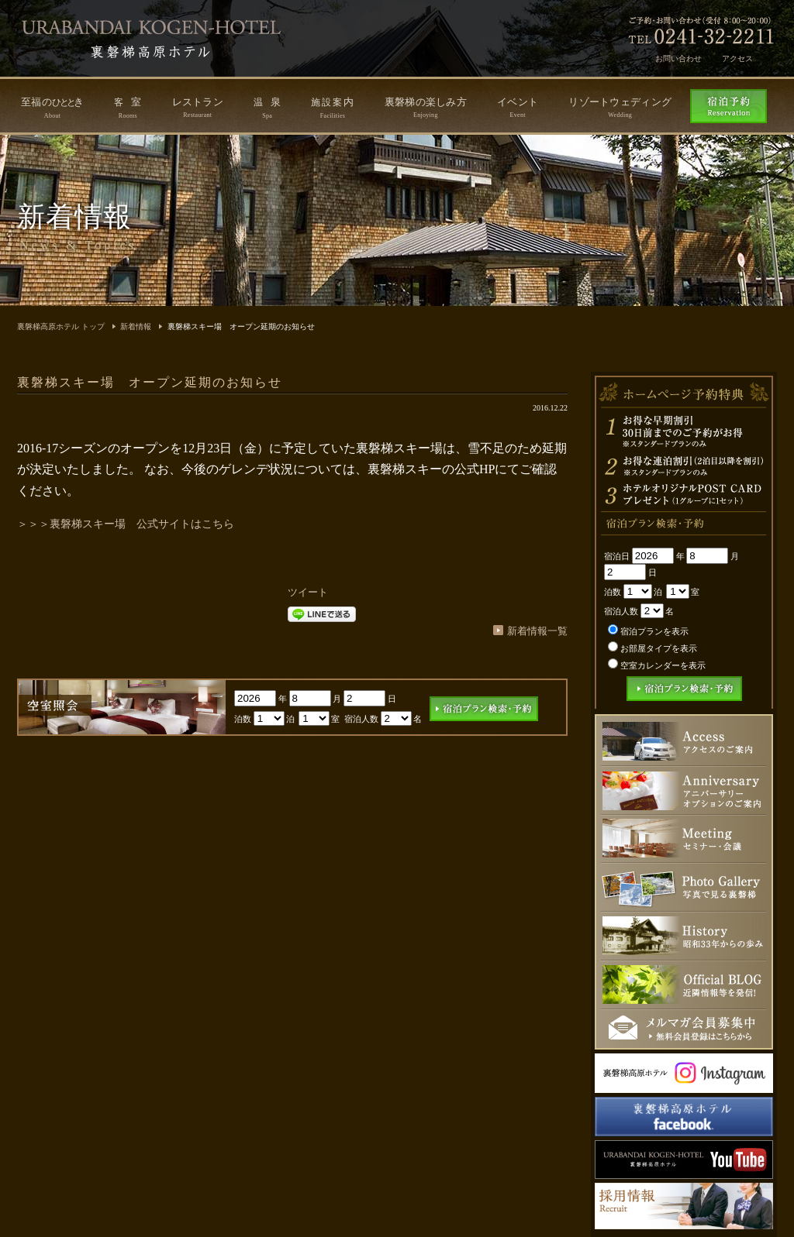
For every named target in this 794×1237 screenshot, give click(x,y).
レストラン (198, 107)
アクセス (737, 58)
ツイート (308, 592)
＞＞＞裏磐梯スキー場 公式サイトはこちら (125, 524)
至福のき (52, 107)
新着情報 (135, 326)
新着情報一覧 (537, 631)
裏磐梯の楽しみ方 (426, 107)
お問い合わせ (678, 58)
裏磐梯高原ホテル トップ (61, 326)
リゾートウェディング (619, 107)
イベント (517, 107)
